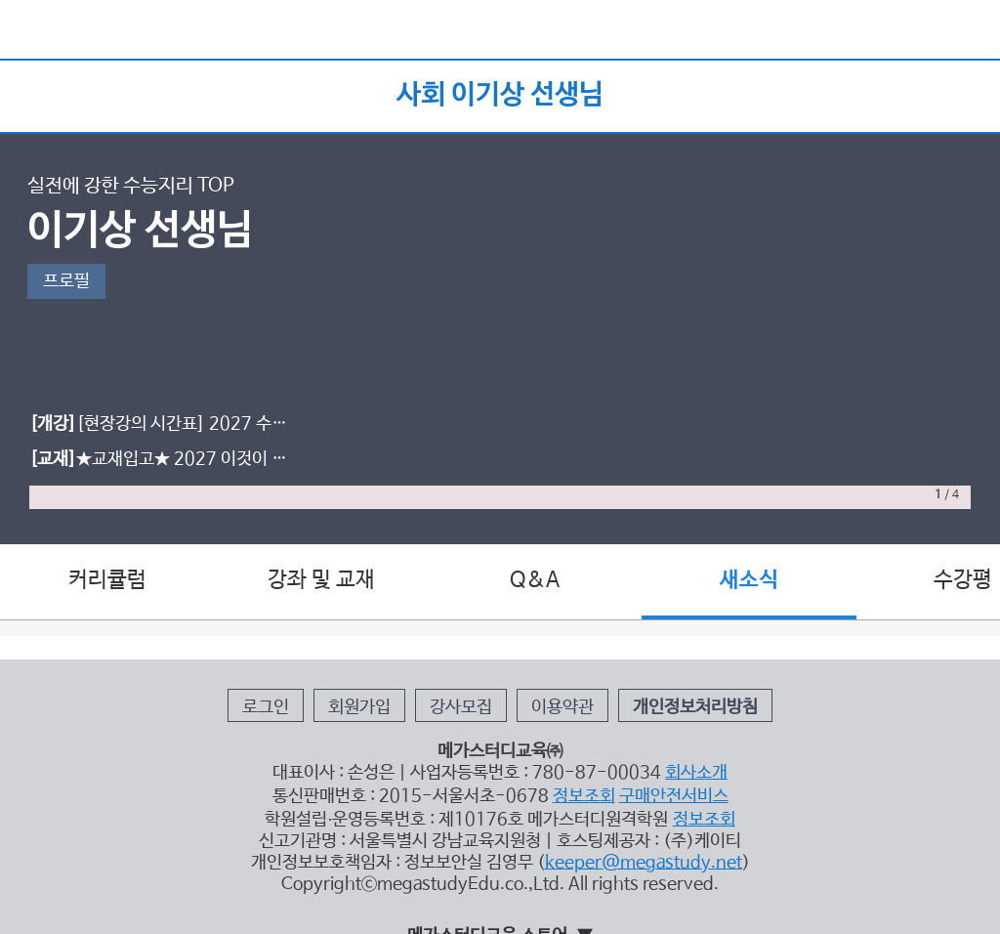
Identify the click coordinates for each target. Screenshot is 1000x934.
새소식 (749, 580)
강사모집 (461, 707)
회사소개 (696, 773)
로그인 (265, 707)
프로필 (66, 281)
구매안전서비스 (674, 796)
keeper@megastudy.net (643, 862)
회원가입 (359, 707)
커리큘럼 (107, 580)
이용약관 (562, 707)
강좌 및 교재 (321, 580)
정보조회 (584, 796)
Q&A (535, 580)
